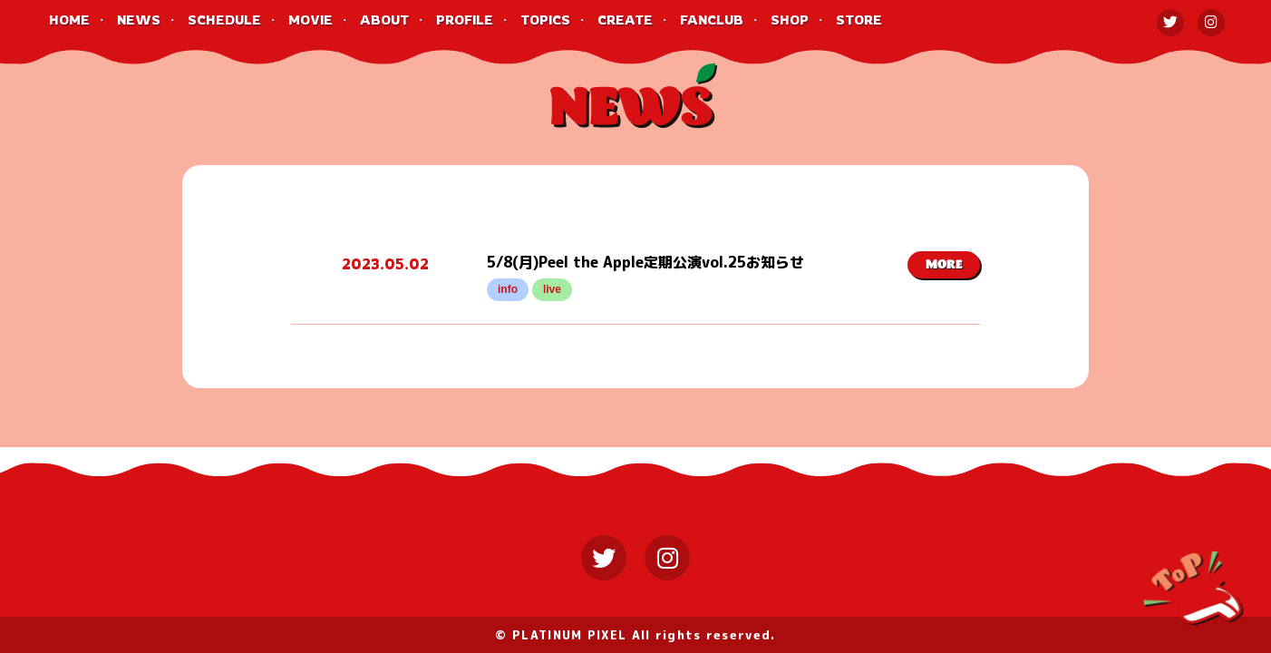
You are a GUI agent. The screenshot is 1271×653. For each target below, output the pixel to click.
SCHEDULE (224, 19)
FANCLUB (711, 19)
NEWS (138, 19)
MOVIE (310, 19)
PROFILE (464, 19)
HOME (69, 19)
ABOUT (384, 19)
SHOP (790, 19)
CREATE (625, 19)
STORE (859, 19)
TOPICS (545, 19)
